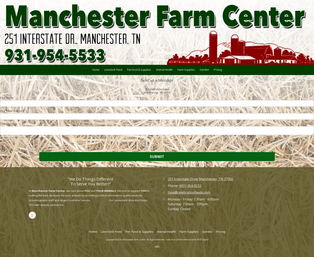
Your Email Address (11, 110)
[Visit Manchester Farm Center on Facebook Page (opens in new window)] (32, 215)
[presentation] (25, 144)
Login (157, 246)
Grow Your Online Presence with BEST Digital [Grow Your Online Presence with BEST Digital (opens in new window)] (187, 239)
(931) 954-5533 (190, 186)
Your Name (6, 97)
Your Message (8, 123)
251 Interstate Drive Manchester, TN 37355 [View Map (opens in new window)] (200, 179)
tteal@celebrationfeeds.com (189, 192)
